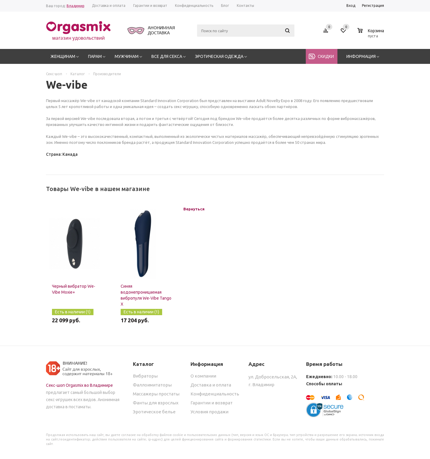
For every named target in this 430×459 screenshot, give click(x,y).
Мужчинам (127, 56)
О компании (203, 375)
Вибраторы (145, 375)
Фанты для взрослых (156, 402)
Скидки (326, 56)
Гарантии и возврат (212, 402)
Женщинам (62, 56)
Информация (361, 56)
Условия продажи (209, 411)
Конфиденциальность (215, 393)
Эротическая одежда (219, 56)
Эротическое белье (154, 411)
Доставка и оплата (211, 384)
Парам (95, 56)
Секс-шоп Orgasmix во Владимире (79, 385)
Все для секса (166, 56)
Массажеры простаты (156, 393)
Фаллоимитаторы (152, 384)
